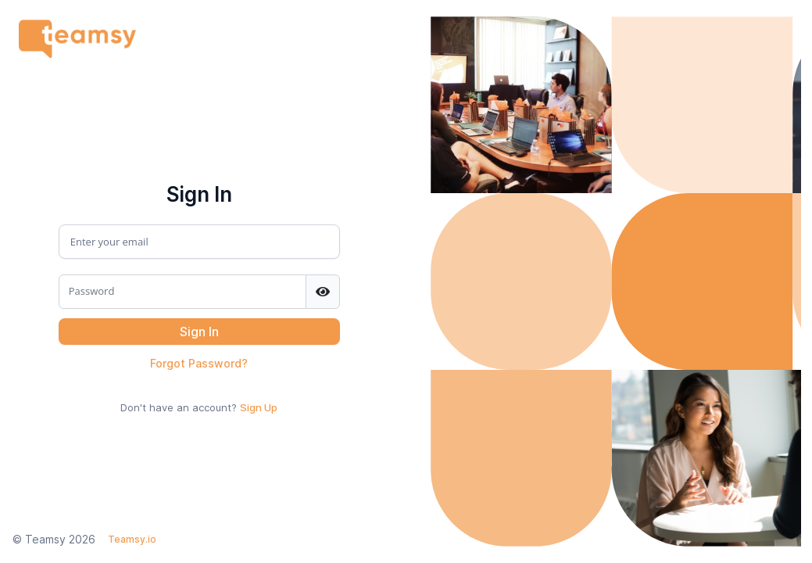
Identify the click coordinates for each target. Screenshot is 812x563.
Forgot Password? (199, 363)
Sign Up (258, 407)
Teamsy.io (132, 539)
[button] (199, 331)
